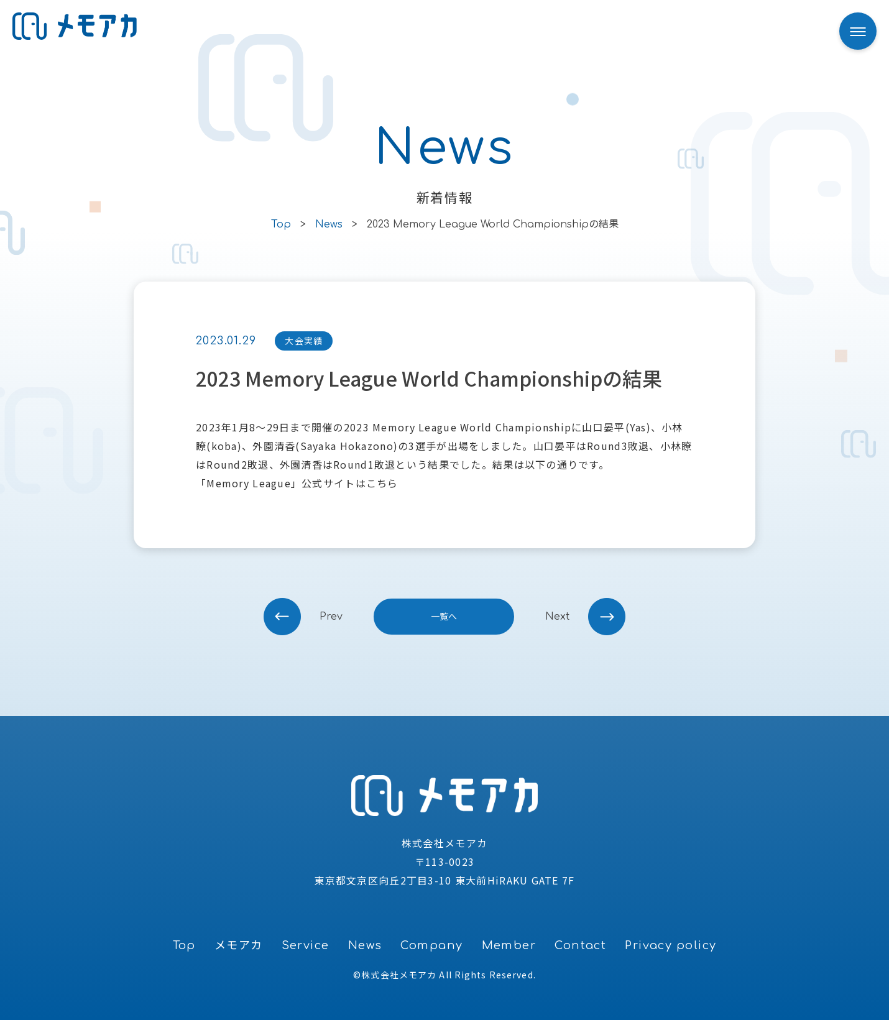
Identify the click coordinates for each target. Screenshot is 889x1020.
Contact (580, 945)
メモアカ (238, 945)
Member (509, 945)
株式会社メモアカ (398, 974)
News (365, 945)
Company (431, 945)
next (557, 616)
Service (305, 945)
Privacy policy (670, 945)
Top (184, 945)
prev (331, 616)
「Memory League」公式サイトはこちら (297, 483)
